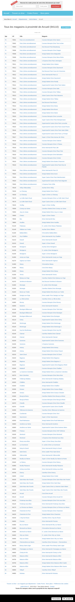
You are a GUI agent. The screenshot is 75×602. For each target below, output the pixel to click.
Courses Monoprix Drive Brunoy (51, 302)
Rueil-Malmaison (25, 420)
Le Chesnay (23, 191)
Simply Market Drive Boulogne (51, 316)
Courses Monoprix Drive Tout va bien (53, 43)
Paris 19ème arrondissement (28, 151)
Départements (23, 19)
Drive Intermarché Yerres (49, 274)
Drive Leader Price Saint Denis (51, 452)
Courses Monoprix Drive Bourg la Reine (53, 399)
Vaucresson (23, 417)
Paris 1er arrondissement (27, 40)
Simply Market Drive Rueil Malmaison (53, 420)
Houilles (22, 222)
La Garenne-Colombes (26, 372)
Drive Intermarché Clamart (49, 337)
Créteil (21, 476)
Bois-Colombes (24, 375)
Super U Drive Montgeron (49, 253)
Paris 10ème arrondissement (28, 61)
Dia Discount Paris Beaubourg (51, 47)
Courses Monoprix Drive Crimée (51, 158)
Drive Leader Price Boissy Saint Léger (53, 545)
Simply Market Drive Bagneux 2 (51, 361)
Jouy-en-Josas (24, 212)
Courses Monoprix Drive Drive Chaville (53, 403)
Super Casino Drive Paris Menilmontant (53, 177)
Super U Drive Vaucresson (50, 417)
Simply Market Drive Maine (50, 113)
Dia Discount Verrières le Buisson (52, 281)
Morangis (22, 285)
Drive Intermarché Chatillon (50, 382)
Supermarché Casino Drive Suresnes (53, 340)
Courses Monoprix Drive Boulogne (52, 313)
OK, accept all (67, 599)
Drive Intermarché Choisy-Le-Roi (51, 552)
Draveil (22, 240)
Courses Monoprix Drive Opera (51, 40)
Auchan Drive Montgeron (49, 247)
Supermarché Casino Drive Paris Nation (53, 85)
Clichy (21, 319)
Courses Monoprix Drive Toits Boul (52, 309)
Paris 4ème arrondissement (28, 47)
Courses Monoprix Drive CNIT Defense (53, 431)
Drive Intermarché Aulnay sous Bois (52, 469)
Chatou (22, 215)
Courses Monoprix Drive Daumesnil (52, 67)
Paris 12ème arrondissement (28, 67)
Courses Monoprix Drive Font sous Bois (53, 500)
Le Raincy (23, 462)
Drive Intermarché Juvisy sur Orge (52, 257)
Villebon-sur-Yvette (25, 229)
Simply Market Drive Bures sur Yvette (53, 292)
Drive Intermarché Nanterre (50, 306)
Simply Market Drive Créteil (50, 476)
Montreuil (22, 434)
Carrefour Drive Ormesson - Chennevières (54, 542)
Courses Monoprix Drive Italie (50, 88)
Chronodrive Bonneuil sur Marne (51, 528)
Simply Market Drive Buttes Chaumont (53, 161)
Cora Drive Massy (47, 267)
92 (5, 306)
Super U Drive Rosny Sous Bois (51, 441)
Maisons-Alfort (24, 556)
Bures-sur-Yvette (25, 292)
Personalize (56, 599)
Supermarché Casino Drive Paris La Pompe (55, 133)
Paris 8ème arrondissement (28, 54)
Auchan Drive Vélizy (48, 187)
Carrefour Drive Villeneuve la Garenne (53, 410)
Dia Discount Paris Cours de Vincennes (53, 71)
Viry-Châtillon (24, 236)
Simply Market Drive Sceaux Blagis (52, 389)
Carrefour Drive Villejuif (49, 570)
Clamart (22, 333)
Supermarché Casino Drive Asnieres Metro (54, 427)
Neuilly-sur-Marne (25, 458)
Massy (21, 264)
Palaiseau (23, 226)
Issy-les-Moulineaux (25, 330)
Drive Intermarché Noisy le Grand (52, 448)
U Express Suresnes (48, 344)
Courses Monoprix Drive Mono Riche (53, 57)
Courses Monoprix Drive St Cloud (52, 354)
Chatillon (22, 385)
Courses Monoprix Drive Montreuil (52, 434)
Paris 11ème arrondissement (28, 64)
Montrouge (23, 323)
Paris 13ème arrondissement (28, 88)
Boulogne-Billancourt (26, 309)
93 (5, 434)
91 (5, 226)
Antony (22, 347)
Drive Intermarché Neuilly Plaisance (52, 465)
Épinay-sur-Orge (24, 278)
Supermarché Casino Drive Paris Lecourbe (54, 123)
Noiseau (22, 573)
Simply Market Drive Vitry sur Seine (52, 538)
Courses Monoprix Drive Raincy (51, 462)
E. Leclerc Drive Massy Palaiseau (52, 226)
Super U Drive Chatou (48, 215)
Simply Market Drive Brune (50, 109)
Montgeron (23, 247)
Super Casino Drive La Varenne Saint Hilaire (55, 486)
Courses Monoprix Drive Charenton (52, 511)
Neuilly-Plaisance (25, 465)
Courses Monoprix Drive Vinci (50, 413)
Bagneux (22, 358)
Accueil (6, 13)
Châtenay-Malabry (25, 379)
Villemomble (23, 455)
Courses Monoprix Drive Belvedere (52, 154)
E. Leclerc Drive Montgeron (50, 250)
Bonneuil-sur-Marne (25, 528)
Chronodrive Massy (47, 264)
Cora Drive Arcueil (47, 493)
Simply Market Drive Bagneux (50, 358)
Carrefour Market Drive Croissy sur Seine (54, 208)
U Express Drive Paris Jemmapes (52, 61)
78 (5, 187)
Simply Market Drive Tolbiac (50, 99)
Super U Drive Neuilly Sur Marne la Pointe (54, 458)
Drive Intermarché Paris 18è (50, 147)
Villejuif (22, 570)
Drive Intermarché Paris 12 (50, 74)
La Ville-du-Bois (24, 299)
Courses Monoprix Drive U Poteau (52, 144)
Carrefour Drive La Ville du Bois (51, 299)
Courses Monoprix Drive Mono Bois (52, 375)
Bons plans (45, 13)
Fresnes (22, 521)
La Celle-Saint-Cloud (26, 198)
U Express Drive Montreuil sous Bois (52, 438)
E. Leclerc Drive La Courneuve (51, 445)
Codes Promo (32, 13)
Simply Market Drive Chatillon (50, 385)
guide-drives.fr (25, 586)
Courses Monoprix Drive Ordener (51, 140)
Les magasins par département (26, 583)
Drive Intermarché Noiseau (50, 573)
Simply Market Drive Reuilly (50, 81)
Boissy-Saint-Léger (25, 545)
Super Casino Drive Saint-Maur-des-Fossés (55, 490)
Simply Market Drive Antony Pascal (52, 351)
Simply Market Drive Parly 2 (50, 191)
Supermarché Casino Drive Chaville (52, 406)
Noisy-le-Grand (24, 448)
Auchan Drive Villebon (48, 229)
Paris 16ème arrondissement (28, 130)
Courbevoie (23, 413)
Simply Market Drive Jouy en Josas (52, 212)
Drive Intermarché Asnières (50, 424)
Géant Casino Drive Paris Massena (52, 95)
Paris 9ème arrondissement (28, 57)
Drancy (22, 472)
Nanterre (22, 306)
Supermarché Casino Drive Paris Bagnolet (54, 181)
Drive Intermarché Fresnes (50, 521)
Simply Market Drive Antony (50, 347)
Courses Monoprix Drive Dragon (51, 50)
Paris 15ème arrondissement (28, 116)
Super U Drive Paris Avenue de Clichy (53, 137)
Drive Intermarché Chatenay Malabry (53, 379)
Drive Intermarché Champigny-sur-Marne (54, 549)
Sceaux (22, 389)
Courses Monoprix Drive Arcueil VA (52, 497)
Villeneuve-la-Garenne (26, 410)
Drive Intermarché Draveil (49, 240)
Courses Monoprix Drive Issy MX (51, 330)
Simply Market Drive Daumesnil (51, 78)
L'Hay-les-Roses (24, 518)
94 (5, 476)
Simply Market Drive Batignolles (51, 54)
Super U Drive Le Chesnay (50, 194)
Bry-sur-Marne (24, 524)
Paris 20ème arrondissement (28, 170)
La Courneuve (24, 445)
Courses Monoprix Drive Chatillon (52, 368)
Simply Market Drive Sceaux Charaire (53, 392)
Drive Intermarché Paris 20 (50, 170)
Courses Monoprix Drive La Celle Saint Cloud (55, 198)
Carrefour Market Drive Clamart (51, 333)
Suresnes (22, 340)
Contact (52, 586)
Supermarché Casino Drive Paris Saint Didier (55, 130)
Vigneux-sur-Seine (25, 260)
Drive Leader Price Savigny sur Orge (52, 295)
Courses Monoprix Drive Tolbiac (51, 92)
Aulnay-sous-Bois (25, 469)
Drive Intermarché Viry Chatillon (51, 236)
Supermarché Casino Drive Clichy (52, 319)
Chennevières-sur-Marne (27, 542)
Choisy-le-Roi (24, 552)
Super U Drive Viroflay (48, 205)
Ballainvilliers (23, 233)
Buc (21, 219)
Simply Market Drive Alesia (50, 106)
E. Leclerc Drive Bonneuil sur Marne (52, 531)
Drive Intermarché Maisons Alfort (51, 556)
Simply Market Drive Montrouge (51, 323)
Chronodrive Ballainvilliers (49, 233)
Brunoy (22, 302)
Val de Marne (33, 19)
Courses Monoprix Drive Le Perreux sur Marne (55, 507)
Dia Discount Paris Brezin (49, 102)
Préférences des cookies (61, 583)
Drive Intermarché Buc (48, 219)
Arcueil (22, 493)
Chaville (22, 403)
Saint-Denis (23, 452)
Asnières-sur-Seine (25, 424)
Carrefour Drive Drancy (49, 472)
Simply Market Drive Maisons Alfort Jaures (54, 566)
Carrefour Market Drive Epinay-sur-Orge (53, 278)
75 (5, 40)
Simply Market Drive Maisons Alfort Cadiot (54, 563)
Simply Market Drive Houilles (50, 222)
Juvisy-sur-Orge (24, 257)
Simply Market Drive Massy (50, 271)
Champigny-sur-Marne (26, 549)
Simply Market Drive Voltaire (50, 64)
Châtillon (22, 382)
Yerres (21, 274)
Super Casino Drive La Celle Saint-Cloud (54, 201)
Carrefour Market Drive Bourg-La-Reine (53, 396)
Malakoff (22, 368)
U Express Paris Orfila (48, 184)
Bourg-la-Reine (24, 396)
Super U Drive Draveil (48, 243)
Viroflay (22, 205)
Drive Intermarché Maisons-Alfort (51, 559)
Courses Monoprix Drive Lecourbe (52, 116)
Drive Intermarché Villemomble (51, 455)
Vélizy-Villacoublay (25, 187)
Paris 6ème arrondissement (28, 50)
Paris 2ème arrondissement (28, 43)
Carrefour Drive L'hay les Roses (51, 518)
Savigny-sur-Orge (25, 295)
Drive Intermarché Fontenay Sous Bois (53, 504)
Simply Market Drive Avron (50, 174)
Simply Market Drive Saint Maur (51, 483)
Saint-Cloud (23, 354)
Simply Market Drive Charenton (51, 514)
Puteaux (22, 431)
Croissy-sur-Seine (25, 208)
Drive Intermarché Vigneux (50, 260)
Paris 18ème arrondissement (28, 140)
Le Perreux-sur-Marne (26, 507)
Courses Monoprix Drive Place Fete (52, 151)
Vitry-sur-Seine (24, 535)
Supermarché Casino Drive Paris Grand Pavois (56, 127)
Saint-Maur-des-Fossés (26, 479)
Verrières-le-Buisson (26, 281)
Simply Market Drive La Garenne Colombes (54, 372)
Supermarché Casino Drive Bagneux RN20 (54, 365)
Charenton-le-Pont (25, 511)
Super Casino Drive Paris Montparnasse (54, 120)
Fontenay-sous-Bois (26, 500)
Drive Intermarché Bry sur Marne (51, 524)
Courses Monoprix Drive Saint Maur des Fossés (56, 479)
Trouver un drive (18, 13)
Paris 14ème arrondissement (28, 102)
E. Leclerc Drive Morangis (49, 285)
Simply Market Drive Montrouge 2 (52, 326)
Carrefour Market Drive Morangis (51, 288)
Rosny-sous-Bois (25, 441)
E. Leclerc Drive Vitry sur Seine (51, 535)
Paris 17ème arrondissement (28, 137)
